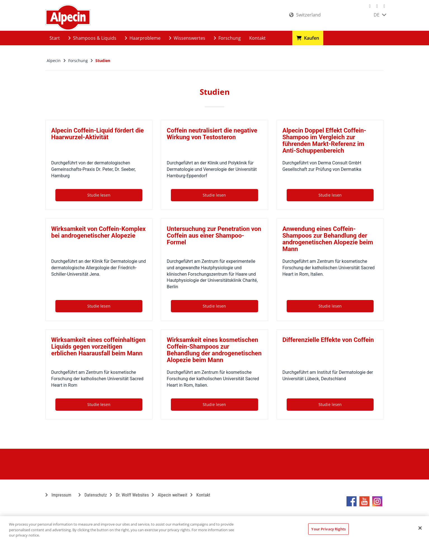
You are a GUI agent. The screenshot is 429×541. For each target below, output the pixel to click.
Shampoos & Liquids (92, 38)
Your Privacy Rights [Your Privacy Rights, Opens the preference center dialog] (328, 528)
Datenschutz (92, 495)
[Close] (420, 528)
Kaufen (307, 38)
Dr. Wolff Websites (129, 495)
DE (380, 15)
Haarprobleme (143, 38)
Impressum (58, 495)
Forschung (227, 38)
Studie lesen (98, 195)
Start (54, 38)
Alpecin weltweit (169, 495)
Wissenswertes (187, 38)
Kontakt (257, 38)
